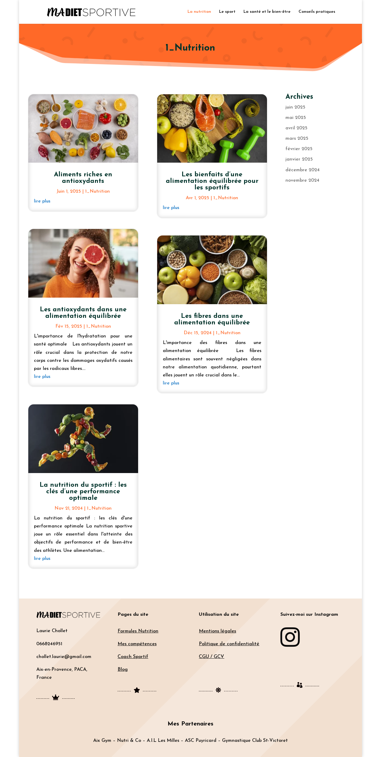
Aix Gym (102, 740)
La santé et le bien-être (267, 12)
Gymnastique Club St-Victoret (255, 740)
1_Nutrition (97, 191)
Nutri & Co (129, 740)
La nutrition (199, 12)
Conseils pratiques (317, 12)
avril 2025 (296, 128)
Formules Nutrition (138, 631)
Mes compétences (137, 644)
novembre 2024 (302, 180)
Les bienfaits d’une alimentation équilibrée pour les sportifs (212, 181)
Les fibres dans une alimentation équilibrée (212, 319)
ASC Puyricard (200, 740)
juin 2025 (295, 107)
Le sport (227, 12)
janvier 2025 (299, 159)
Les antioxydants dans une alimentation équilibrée (83, 313)
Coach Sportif (133, 656)
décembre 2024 (302, 170)
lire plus (42, 201)
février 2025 (299, 149)
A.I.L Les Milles (163, 740)
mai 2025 (295, 117)
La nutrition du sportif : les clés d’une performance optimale (83, 492)
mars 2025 (296, 138)
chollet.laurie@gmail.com (63, 656)
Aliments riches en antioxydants (83, 178)
